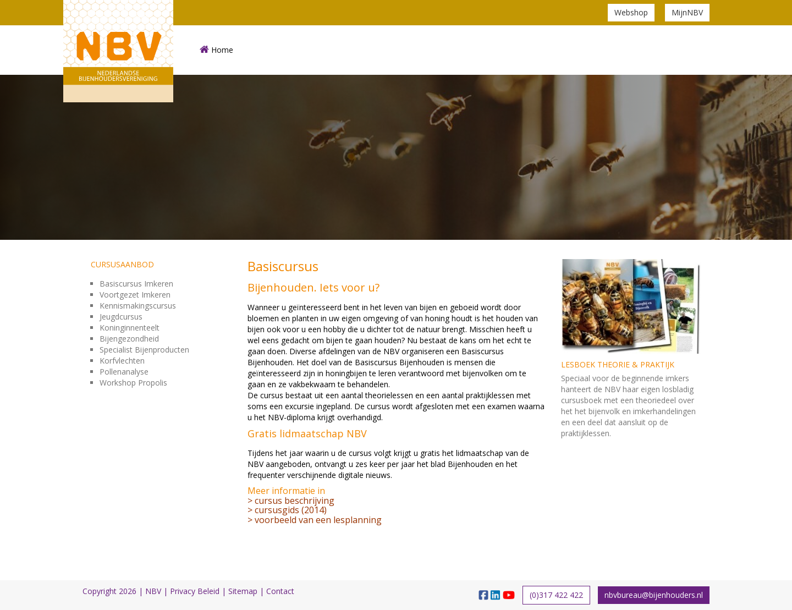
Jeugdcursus (121, 316)
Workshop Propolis (133, 382)
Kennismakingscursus (138, 305)
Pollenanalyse (124, 371)
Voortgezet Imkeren (135, 294)
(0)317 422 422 (556, 595)
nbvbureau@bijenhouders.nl (653, 595)
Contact (280, 591)
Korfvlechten (122, 360)
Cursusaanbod (122, 264)
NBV (153, 591)
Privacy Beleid (194, 591)
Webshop (631, 12)
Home (216, 50)
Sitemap (242, 591)
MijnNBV (687, 12)
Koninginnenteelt (130, 327)
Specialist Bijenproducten (144, 349)
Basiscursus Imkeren (136, 283)
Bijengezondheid (129, 338)
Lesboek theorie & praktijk (617, 364)
